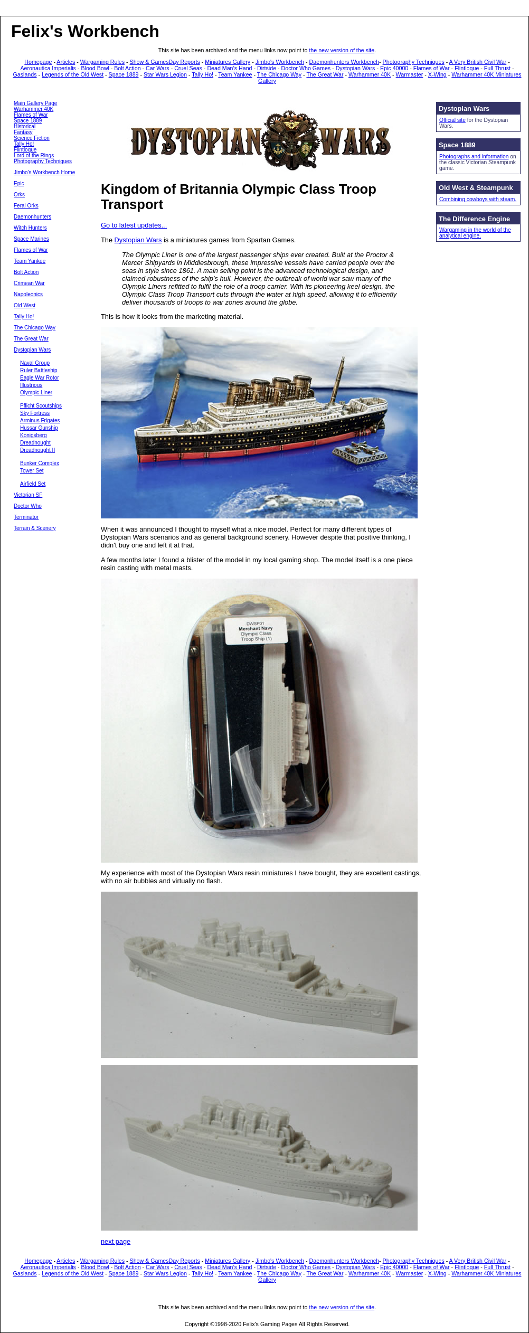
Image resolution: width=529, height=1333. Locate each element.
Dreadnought (35, 443)
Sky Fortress (35, 413)
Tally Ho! (202, 74)
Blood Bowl (95, 68)
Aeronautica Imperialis (48, 68)
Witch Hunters (30, 228)
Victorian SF (28, 495)
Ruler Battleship (39, 370)
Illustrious (31, 385)
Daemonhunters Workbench (344, 62)
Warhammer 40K (369, 74)
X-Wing (437, 74)
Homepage (38, 62)
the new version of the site (341, 50)
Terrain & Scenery (34, 528)
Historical (24, 126)
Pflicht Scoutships (41, 406)
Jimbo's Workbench (280, 62)
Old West (24, 305)
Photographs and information (473, 156)
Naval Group (35, 363)
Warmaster (409, 74)
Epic (19, 183)
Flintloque (467, 68)
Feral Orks (26, 206)
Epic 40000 (394, 68)
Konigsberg (33, 435)
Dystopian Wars (355, 68)
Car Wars (157, 68)
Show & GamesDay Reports (165, 62)
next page (115, 1241)
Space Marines (31, 239)
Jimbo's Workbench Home (44, 172)
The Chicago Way (279, 74)
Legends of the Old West (72, 74)
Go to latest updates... (134, 225)
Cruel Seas (188, 68)
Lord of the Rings (34, 155)
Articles (65, 62)
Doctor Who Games (306, 68)
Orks (19, 194)
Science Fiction (32, 138)
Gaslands (25, 74)
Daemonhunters (32, 217)
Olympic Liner (36, 392)
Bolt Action (127, 68)
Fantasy (23, 132)
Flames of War (431, 68)
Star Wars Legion (165, 74)
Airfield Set (32, 484)
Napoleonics (28, 294)
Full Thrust (497, 68)
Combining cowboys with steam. (477, 199)
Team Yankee (235, 74)
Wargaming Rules (102, 62)
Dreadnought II (37, 450)
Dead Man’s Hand (229, 68)
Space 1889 (124, 74)
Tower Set (31, 471)
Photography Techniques (414, 62)
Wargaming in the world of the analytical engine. (475, 233)
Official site (452, 120)
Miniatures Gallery (227, 62)
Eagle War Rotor (39, 378)
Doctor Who (28, 506)
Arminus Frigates (40, 420)
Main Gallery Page (35, 103)
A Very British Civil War (478, 62)
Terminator (26, 517)
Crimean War (29, 283)
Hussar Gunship (39, 428)
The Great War (324, 74)
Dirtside (266, 68)
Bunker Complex (39, 463)
